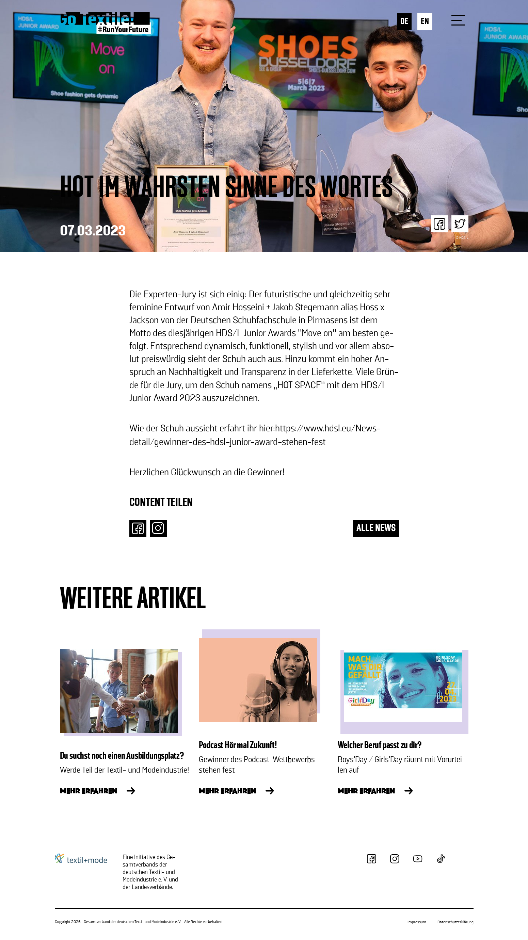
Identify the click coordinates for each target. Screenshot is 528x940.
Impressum (416, 922)
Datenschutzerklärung (455, 922)
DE (404, 21)
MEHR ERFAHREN (88, 791)
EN (425, 21)
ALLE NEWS (376, 528)
